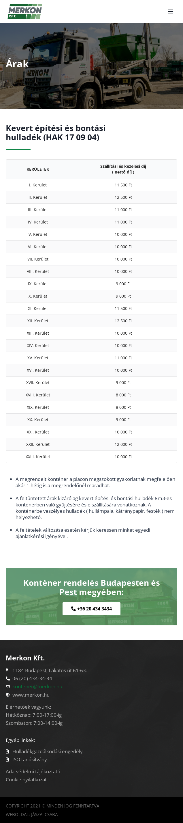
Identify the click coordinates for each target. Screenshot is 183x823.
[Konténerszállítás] (25, 11)
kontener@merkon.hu (37, 686)
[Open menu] (170, 11)
